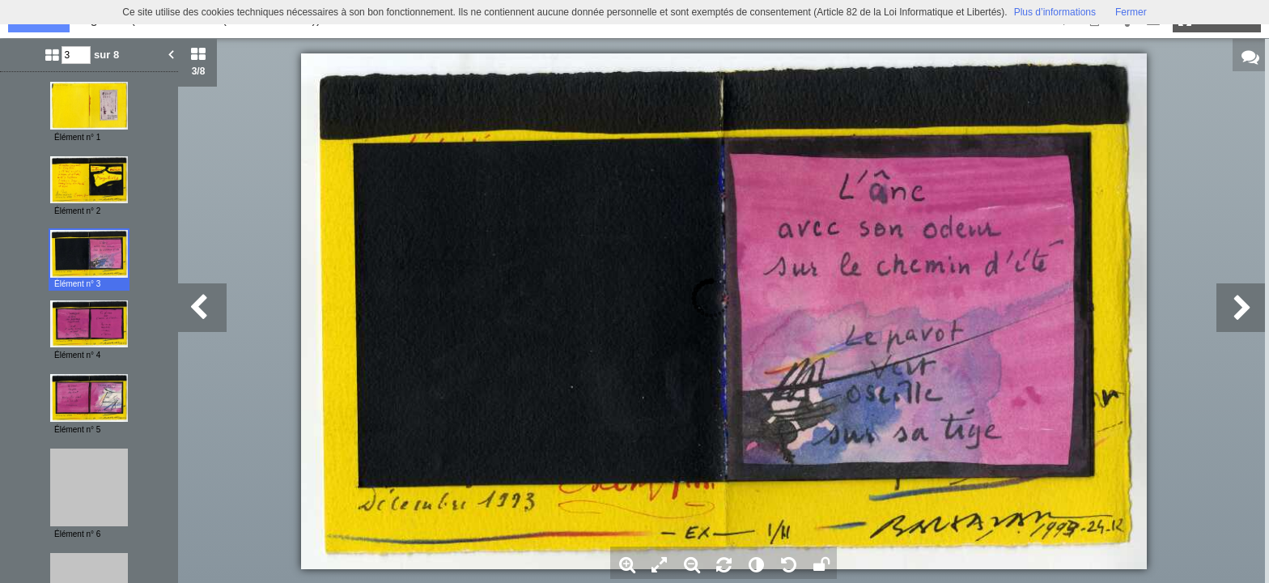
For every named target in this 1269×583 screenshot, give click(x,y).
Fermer (1131, 12)
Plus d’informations (1055, 12)
